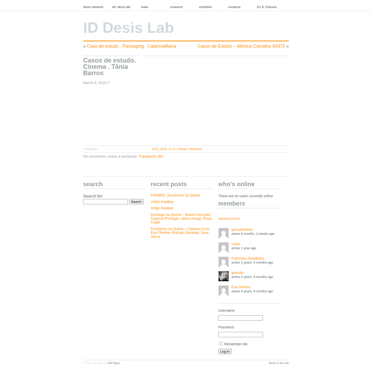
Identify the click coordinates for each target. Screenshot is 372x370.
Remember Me (233, 344)
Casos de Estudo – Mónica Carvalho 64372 (241, 46)
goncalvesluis (242, 229)
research (176, 7)
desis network (93, 7)
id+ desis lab (121, 7)
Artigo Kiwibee (162, 208)
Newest (223, 218)
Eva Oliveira (240, 287)
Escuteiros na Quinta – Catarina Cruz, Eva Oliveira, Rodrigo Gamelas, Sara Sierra (180, 233)
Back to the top (279, 362)
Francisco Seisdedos (247, 258)
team (144, 7)
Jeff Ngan (113, 362)
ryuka (235, 244)
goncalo (237, 273)
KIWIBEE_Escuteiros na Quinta (175, 195)
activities (205, 7)
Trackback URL (151, 156)
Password (226, 327)
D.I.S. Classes (267, 7)
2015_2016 (159, 149)
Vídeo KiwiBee (162, 202)
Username (226, 310)
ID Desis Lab (128, 27)
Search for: (93, 196)
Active (235, 218)
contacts (234, 7)
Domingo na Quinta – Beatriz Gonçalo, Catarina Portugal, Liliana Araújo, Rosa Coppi (181, 218)
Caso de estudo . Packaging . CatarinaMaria (131, 46)
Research (195, 149)
